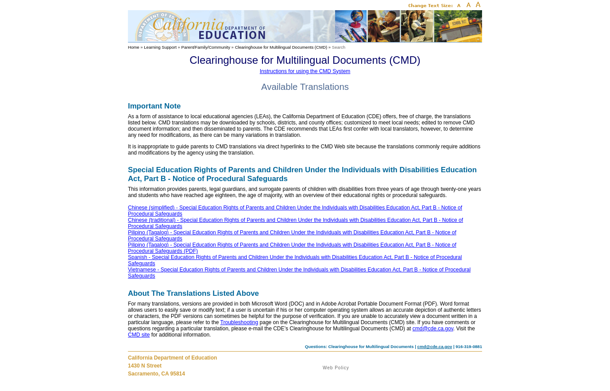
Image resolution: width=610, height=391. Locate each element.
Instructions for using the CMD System (305, 71)
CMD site (139, 335)
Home (133, 47)
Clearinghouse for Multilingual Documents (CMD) (281, 47)
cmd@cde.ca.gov (433, 328)
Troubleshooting (239, 322)
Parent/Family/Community (205, 47)
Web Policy (336, 367)
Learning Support (160, 47)
